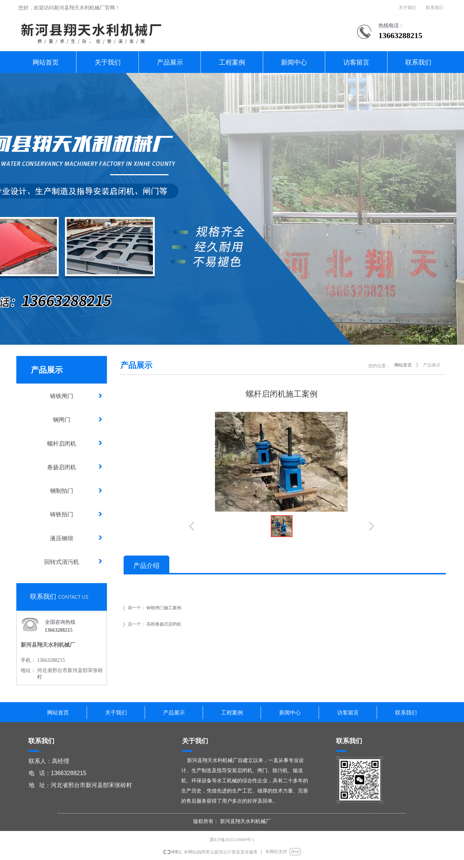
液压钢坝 (61, 538)
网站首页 (403, 365)
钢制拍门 (61, 491)
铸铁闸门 (61, 396)
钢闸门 (61, 420)
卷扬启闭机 (61, 467)
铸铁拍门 (61, 514)
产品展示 (431, 365)
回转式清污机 (61, 562)
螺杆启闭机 (61, 444)
